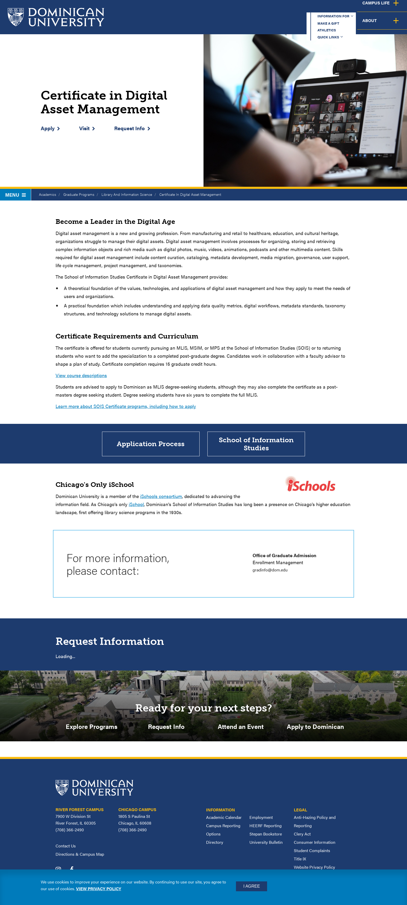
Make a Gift (262, 8)
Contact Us (66, 848)
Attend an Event (241, 728)
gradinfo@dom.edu (272, 571)
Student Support (307, 24)
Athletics (298, 8)
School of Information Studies (256, 445)
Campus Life (355, 24)
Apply (48, 128)
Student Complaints (312, 853)
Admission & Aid (253, 24)
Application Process (151, 445)
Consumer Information (314, 845)
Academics (207, 24)
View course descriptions (81, 375)
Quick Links (333, 8)
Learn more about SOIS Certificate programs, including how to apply (126, 406)
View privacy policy (98, 889)
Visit (84, 128)
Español (372, 8)
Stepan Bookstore (265, 836)
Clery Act (302, 836)
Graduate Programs (78, 194)
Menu (15, 194)
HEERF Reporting (265, 828)
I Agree (251, 886)
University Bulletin (266, 845)
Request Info (129, 128)
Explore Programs (91, 728)
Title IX (300, 861)
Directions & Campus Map (80, 857)
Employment (261, 820)
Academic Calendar (224, 820)
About (392, 24)
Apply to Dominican (315, 728)
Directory (214, 845)
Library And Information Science (126, 194)
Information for (216, 8)
